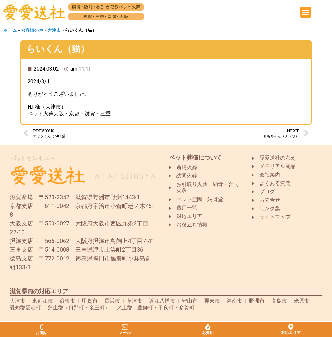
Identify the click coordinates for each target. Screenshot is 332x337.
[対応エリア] (291, 327)
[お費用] (208, 327)
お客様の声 (32, 30)
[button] (305, 12)
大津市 (54, 30)
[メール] (125, 327)
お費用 (208, 333)
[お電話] (41, 327)
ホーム (10, 30)
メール (125, 333)
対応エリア (291, 333)
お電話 (41, 333)
